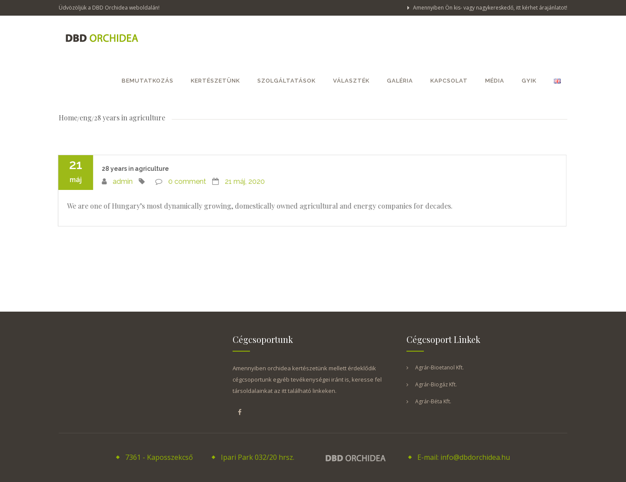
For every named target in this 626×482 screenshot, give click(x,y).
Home (68, 117)
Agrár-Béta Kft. (433, 401)
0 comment (186, 181)
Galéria (400, 80)
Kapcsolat (449, 80)
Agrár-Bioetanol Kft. (439, 367)
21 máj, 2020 (244, 181)
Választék (351, 80)
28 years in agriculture (134, 168)
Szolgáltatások (286, 80)
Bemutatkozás (147, 80)
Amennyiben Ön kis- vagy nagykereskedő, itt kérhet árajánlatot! (487, 7)
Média (494, 80)
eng (86, 117)
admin (122, 181)
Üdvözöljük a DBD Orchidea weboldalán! (109, 7)
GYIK (529, 80)
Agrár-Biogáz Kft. (436, 384)
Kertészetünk (215, 80)
